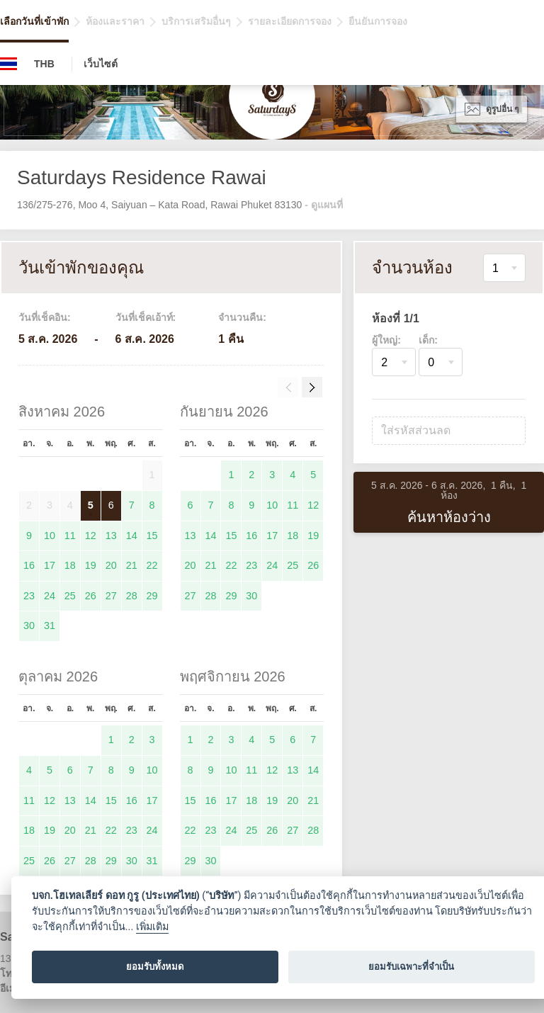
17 (49, 565)
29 (152, 595)
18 (70, 565)
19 (90, 565)
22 (152, 565)
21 (131, 565)
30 (29, 625)
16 (29, 565)
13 (111, 535)
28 (131, 595)
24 (49, 595)
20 (111, 565)
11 (70, 535)
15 (152, 535)
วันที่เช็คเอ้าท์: (145, 317)
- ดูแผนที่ (324, 204)
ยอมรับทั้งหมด (155, 966)
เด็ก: (428, 340)
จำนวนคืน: (242, 317)
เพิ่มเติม (152, 927)
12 (90, 535)
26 (90, 595)
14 (131, 535)
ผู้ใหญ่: (386, 340)
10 (49, 535)
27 (111, 595)
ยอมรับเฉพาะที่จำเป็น (411, 966)
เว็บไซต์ (101, 63)
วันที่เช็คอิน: (44, 317)
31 (49, 625)
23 (29, 595)
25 (70, 595)
